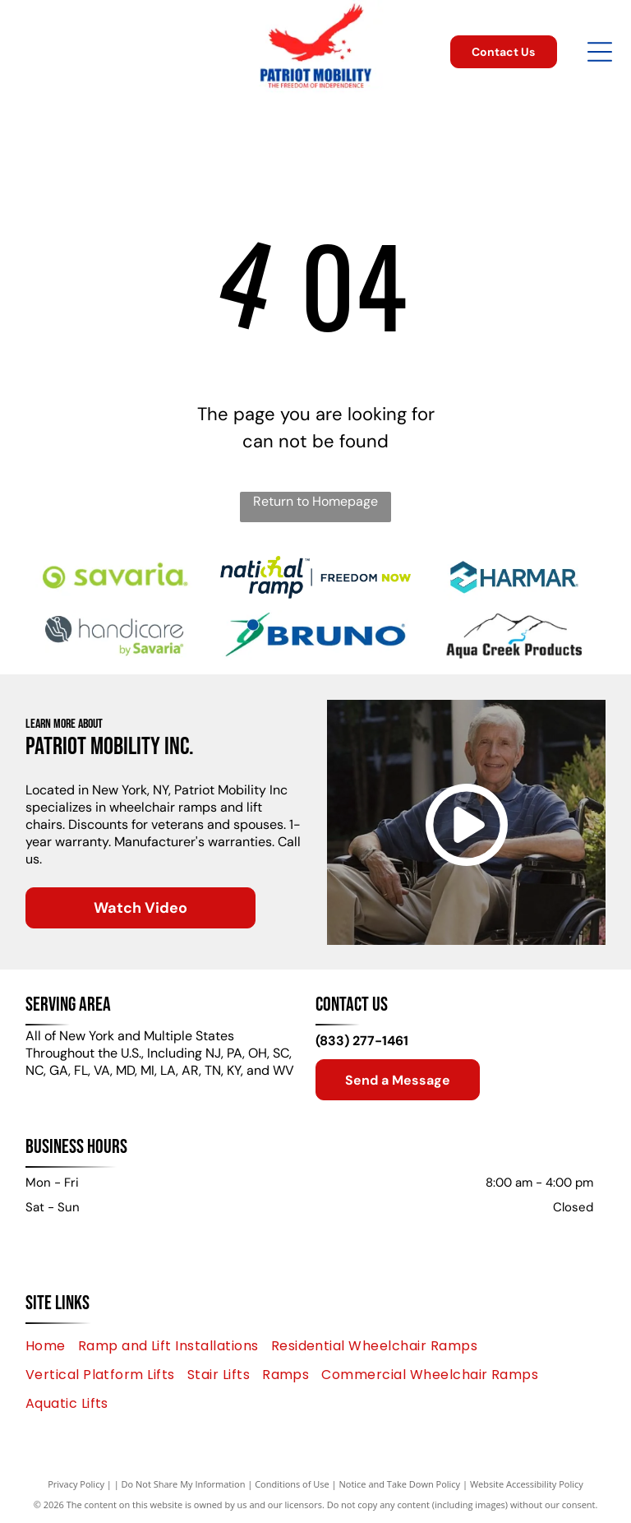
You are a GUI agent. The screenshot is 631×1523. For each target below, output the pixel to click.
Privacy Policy (76, 1484)
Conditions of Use (292, 1484)
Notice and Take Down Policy (400, 1484)
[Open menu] (599, 51)
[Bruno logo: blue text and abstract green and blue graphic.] (315, 635)
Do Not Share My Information (184, 1484)
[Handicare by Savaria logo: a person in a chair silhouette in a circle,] (116, 635)
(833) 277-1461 (362, 1040)
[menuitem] (51, 1345)
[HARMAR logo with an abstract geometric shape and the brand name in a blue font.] (514, 577)
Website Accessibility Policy (526, 1484)
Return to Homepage (315, 501)
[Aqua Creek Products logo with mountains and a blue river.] (514, 635)
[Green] (116, 577)
